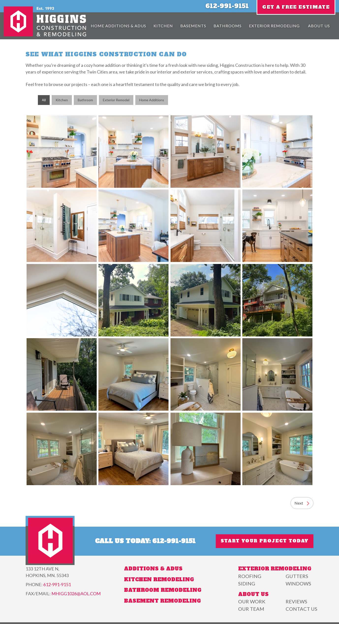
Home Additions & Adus (118, 25)
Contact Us (301, 609)
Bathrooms (228, 25)
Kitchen (163, 25)
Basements (193, 25)
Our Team (251, 609)
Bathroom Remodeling (162, 590)
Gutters (297, 576)
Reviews (296, 601)
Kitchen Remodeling (159, 579)
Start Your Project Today (264, 541)
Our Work (251, 601)
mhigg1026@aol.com (76, 593)
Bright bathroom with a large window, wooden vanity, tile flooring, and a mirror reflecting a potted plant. (205, 151)
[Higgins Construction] (45, 34)
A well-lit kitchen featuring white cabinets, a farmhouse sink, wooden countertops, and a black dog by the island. (277, 225)
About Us (319, 25)
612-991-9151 (227, 6)
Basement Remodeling (162, 600)
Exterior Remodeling (274, 25)
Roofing (249, 576)
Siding (246, 583)
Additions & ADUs (153, 568)
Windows (298, 583)
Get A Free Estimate (296, 7)
